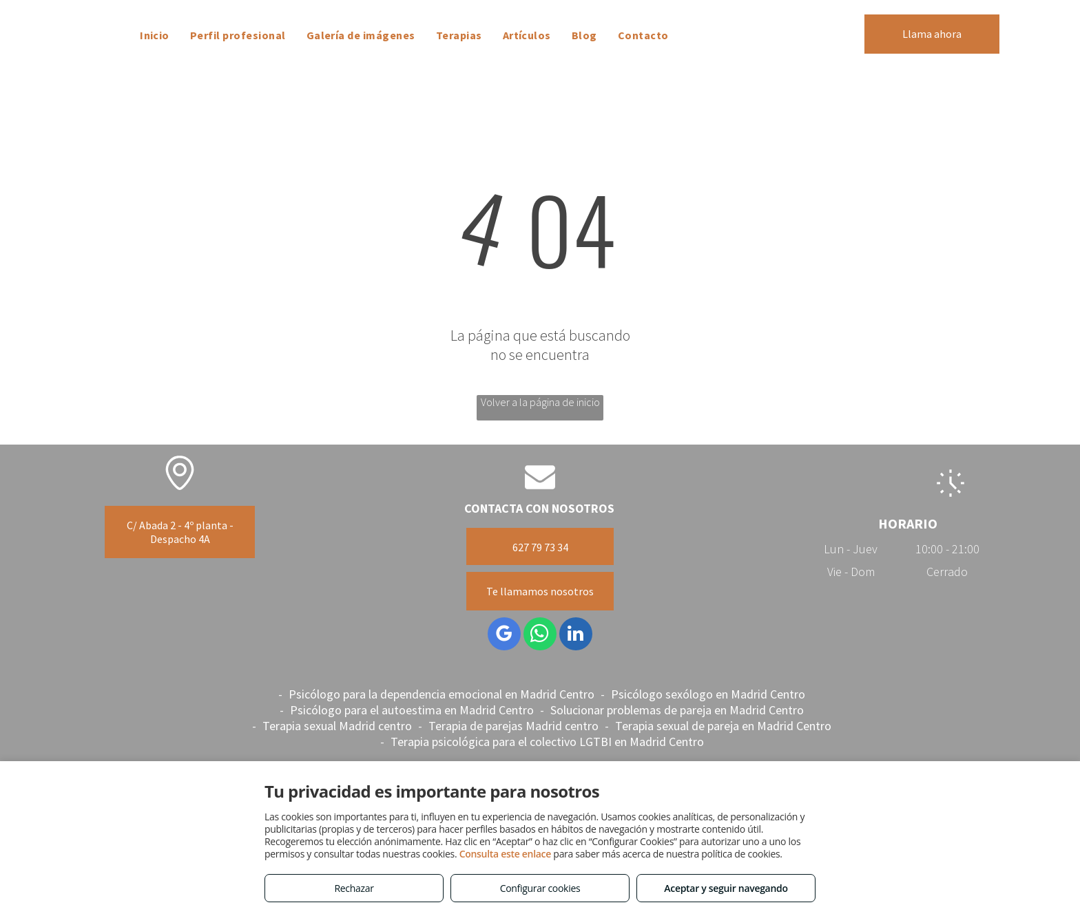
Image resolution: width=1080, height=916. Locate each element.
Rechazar (353, 888)
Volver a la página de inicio (540, 402)
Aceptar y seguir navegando (725, 888)
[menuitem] (154, 35)
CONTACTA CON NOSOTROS (539, 508)
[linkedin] (575, 635)
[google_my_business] (504, 635)
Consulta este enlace (505, 853)
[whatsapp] (540, 635)
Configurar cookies (540, 888)
